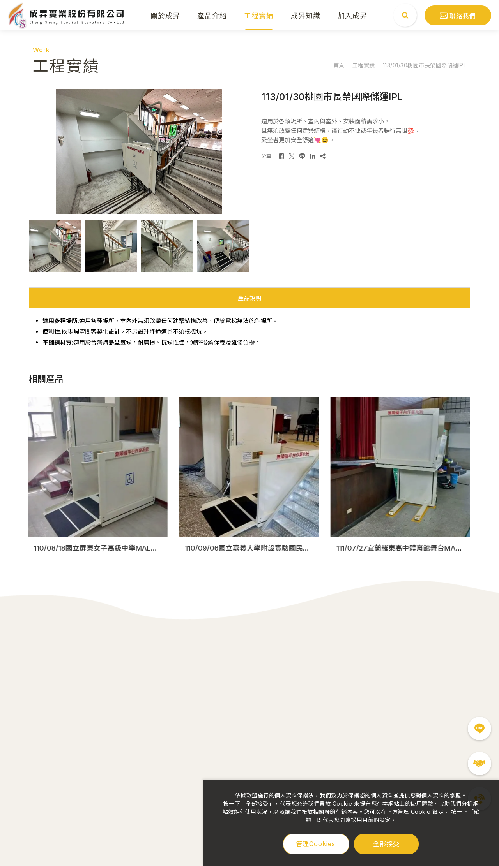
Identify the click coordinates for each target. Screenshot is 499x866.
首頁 (339, 65)
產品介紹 (212, 15)
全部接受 (386, 843)
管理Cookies (315, 844)
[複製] (323, 156)
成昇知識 (305, 15)
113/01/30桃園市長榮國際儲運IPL (425, 65)
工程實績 (259, 15)
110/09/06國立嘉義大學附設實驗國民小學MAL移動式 (270, 548)
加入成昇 (352, 15)
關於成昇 (165, 15)
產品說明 (249, 298)
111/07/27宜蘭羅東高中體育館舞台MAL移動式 (409, 548)
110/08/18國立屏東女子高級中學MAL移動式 (104, 548)
